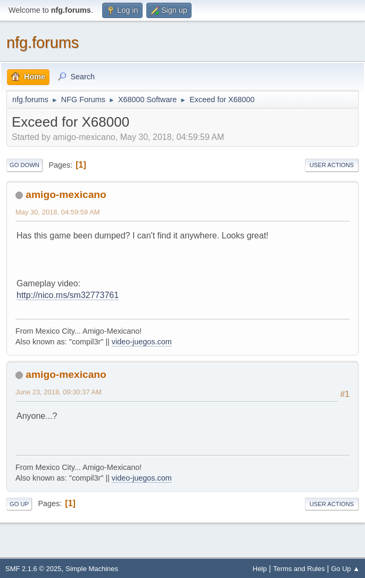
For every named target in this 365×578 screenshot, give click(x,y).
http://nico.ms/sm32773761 (67, 295)
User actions (332, 165)
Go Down (24, 165)
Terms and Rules (299, 569)
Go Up (19, 504)
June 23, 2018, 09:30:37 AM (58, 392)
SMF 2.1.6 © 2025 (33, 569)
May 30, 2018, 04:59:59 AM (57, 212)
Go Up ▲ (345, 569)
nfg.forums (42, 42)
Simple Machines (91, 569)
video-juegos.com (142, 341)
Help (260, 569)
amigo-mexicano (66, 194)
